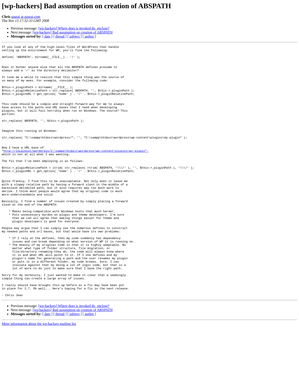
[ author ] (89, 36)
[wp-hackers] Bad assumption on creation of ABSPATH (73, 32)
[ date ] (47, 36)
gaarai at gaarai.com (25, 17)
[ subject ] (74, 36)
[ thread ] (60, 36)
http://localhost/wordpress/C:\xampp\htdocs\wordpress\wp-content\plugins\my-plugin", (76, 172)
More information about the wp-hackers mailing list (39, 374)
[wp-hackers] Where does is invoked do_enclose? (73, 28)
